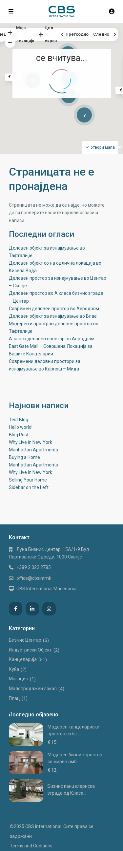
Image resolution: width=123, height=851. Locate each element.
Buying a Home (24, 457)
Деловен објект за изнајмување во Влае (53, 316)
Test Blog (18, 419)
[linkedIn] (32, 608)
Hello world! (20, 427)
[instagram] (49, 608)
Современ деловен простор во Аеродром (54, 308)
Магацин (18, 678)
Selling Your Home (28, 479)
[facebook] (15, 608)
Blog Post (19, 434)
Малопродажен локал (33, 688)
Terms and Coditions (31, 845)
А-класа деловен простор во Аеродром (51, 338)
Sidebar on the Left (29, 487)
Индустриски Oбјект (30, 649)
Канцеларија (23, 659)
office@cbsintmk (33, 578)
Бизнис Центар (25, 640)
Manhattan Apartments (33, 449)
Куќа (14, 669)
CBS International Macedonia (46, 588)
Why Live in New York (30, 442)
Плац (14, 698)
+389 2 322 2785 (33, 567)
